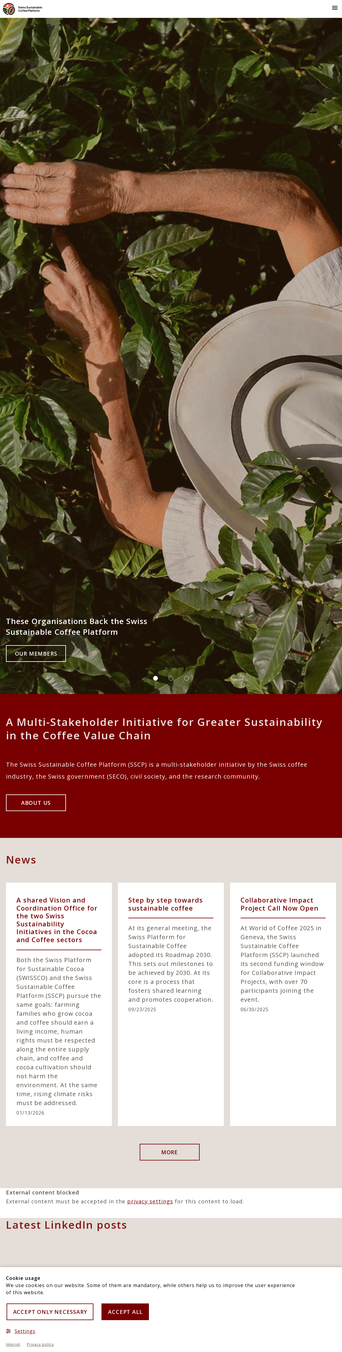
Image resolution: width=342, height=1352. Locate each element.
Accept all (125, 1311)
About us (36, 802)
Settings (21, 1331)
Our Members (36, 653)
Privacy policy (40, 1344)
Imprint (13, 1344)
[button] (334, 7)
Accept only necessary (50, 1311)
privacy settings (150, 1201)
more (169, 1152)
